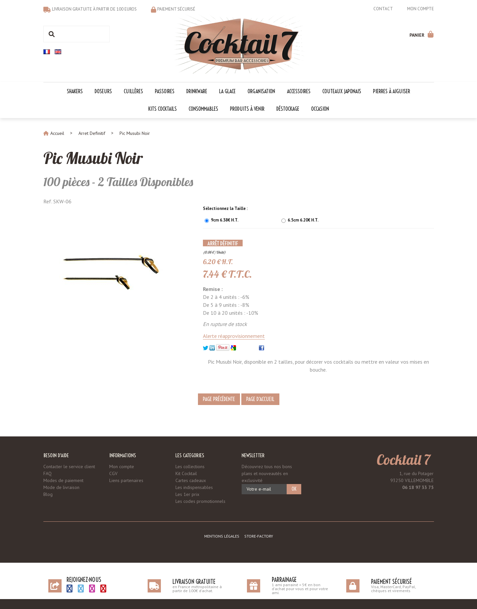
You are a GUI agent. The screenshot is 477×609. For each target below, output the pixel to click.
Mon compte (420, 9)
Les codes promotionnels (200, 501)
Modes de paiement (63, 480)
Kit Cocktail (186, 473)
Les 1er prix (187, 494)
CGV (113, 473)
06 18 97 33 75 (418, 487)
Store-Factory (258, 536)
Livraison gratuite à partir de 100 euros (94, 9)
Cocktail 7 (403, 459)
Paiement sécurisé (176, 9)
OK (294, 489)
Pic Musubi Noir (93, 158)
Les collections (190, 466)
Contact (383, 9)
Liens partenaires (126, 480)
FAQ (47, 473)
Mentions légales (221, 536)
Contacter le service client (69, 466)
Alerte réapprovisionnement (234, 336)
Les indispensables (194, 487)
